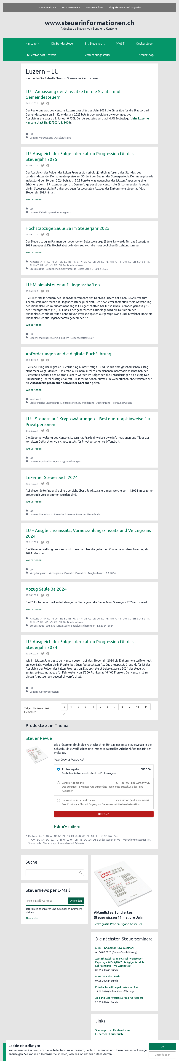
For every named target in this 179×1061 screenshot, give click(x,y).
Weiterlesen (34, 199)
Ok (162, 1046)
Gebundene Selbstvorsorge (61, 268)
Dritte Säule (84, 268)
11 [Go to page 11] (146, 706)
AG (48, 261)
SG (129, 261)
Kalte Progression (49, 212)
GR (94, 261)
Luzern (34, 137)
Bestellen (103, 814)
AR (56, 261)
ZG (55, 265)
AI (53, 261)
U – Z (36, 265)
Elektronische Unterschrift (44, 402)
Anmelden (76, 900)
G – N (79, 261)
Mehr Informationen (67, 826)
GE (85, 261)
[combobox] (55, 872)
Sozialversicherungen (83, 625)
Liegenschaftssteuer (82, 337)
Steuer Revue (39, 738)
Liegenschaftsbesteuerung (45, 337)
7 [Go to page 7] (115, 706)
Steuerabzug (37, 268)
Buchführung (103, 402)
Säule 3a (50, 625)
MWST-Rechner (94, 7)
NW (112, 261)
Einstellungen (162, 1054)
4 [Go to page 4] (93, 706)
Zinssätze (80, 573)
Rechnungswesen (122, 402)
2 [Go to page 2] (78, 706)
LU (31, 134)
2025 (105, 268)
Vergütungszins (38, 573)
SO (139, 261)
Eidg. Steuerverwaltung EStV (125, 7)
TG (148, 261)
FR (74, 261)
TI (31, 265)
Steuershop (146, 55)
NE (107, 261)
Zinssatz (69, 573)
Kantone (34, 261)
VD (46, 265)
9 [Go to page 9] (129, 706)
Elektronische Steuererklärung (77, 402)
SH (134, 261)
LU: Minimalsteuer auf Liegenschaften (63, 284)
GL (89, 261)
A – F (43, 261)
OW (125, 261)
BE (61, 261)
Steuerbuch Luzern (64, 514)
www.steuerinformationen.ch (89, 22)
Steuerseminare (47, 7)
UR (41, 265)
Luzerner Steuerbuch (88, 514)
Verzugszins (46, 137)
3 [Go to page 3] (85, 706)
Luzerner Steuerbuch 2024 (52, 477)
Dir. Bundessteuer (62, 43)
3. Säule (96, 268)
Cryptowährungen (70, 461)
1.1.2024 (111, 573)
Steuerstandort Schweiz (41, 55)
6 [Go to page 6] (107, 706)
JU (98, 261)
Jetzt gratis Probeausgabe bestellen (118, 924)
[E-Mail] (46, 900)
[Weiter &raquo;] (64, 713)
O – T (118, 261)
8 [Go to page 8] (122, 706)
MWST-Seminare (71, 7)
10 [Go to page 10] (137, 706)
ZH (60, 265)
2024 (110, 625)
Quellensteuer (145, 43)
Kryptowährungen (49, 461)
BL (65, 261)
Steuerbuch (45, 514)
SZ (143, 261)
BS (69, 261)
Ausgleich (65, 212)
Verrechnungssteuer (97, 55)
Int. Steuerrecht (95, 43)
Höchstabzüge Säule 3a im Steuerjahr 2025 (67, 228)
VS (51, 265)
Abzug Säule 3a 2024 (46, 589)
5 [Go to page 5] (100, 706)
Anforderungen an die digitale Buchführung (68, 353)
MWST (120, 43)
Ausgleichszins (62, 137)
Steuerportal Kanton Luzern (113, 1030)
